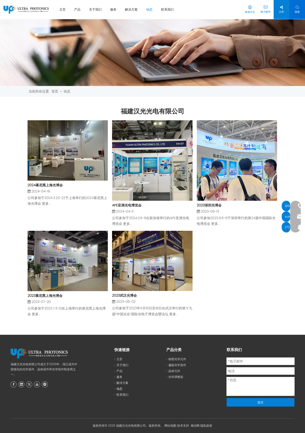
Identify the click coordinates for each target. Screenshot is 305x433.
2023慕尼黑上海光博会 (45, 295)
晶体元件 (174, 371)
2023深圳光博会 (209, 205)
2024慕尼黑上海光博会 (45, 185)
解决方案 (133, 9)
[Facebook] (14, 384)
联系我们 (169, 9)
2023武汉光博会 (124, 295)
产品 (79, 9)
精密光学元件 (177, 359)
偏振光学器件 (177, 365)
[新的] (152, 52)
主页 (64, 9)
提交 (260, 402)
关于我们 (97, 9)
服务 (115, 9)
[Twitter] (29, 384)
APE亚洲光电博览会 (126, 205)
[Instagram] (45, 384)
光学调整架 (175, 377)
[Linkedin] (21, 384)
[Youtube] (37, 384)
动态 (151, 9)
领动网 (195, 425)
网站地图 (170, 425)
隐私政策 (206, 425)
